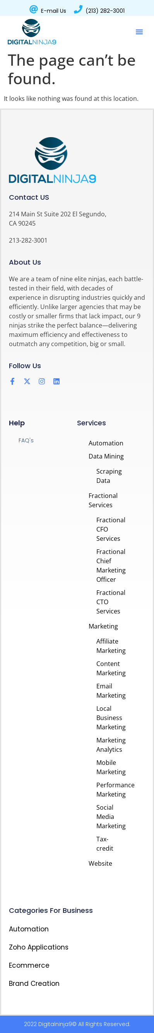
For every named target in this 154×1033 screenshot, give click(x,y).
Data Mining (106, 456)
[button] (139, 31)
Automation (106, 443)
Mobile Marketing (111, 767)
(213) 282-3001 (105, 11)
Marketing (103, 626)
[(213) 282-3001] (78, 9)
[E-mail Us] (33, 9)
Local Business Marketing (111, 717)
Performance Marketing (111, 790)
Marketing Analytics (111, 745)
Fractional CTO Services (110, 601)
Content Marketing (111, 668)
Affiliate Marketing (111, 646)
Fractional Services (103, 500)
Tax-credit (104, 844)
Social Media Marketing (111, 816)
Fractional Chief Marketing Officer (111, 565)
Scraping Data (109, 476)
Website (100, 863)
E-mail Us (53, 11)
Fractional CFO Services (110, 529)
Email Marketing (111, 691)
